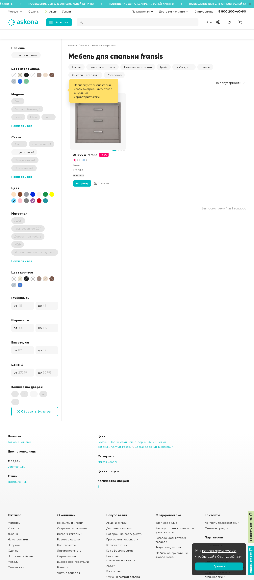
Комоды (76, 67)
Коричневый (119, 442)
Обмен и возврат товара (123, 576)
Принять (219, 566)
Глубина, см (20, 298)
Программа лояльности (122, 539)
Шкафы (205, 67)
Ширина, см (20, 320)
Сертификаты (66, 556)
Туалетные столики (102, 67)
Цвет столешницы (25, 69)
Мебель (84, 45)
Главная (73, 45)
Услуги (66, 11)
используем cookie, (219, 551)
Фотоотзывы (16, 567)
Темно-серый (137, 442)
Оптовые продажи (217, 528)
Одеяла (13, 550)
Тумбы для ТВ (183, 67)
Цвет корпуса (22, 272)
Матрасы (14, 522)
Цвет (15, 188)
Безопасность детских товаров (171, 539)
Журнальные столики (137, 67)
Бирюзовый (165, 446)
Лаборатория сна (69, 550)
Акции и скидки (116, 522)
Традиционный (24, 152)
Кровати (13, 528)
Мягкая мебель (107, 461)
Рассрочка (114, 75)
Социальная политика (72, 528)
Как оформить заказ (119, 550)
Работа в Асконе (68, 539)
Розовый (127, 446)
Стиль (16, 137)
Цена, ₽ (17, 365)
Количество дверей (26, 387)
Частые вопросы (68, 572)
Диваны (13, 533)
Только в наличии (26, 55)
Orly (22, 466)
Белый (162, 442)
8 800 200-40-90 (232, 11)
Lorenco (13, 466)
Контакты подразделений (222, 522)
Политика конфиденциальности (120, 558)
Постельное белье (20, 556)
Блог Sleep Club (166, 522)
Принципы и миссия (70, 522)
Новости (62, 567)
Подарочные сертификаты (124, 533)
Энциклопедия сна (168, 547)
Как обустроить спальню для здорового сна (175, 530)
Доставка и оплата (119, 528)
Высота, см (20, 342)
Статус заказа (204, 11)
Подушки (14, 545)
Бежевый (103, 442)
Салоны (33, 11)
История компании (69, 533)
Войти (207, 22)
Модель (17, 94)
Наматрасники (18, 539)
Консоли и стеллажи (85, 75)
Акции (51, 11)
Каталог (59, 22)
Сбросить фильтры (36, 411)
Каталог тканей (116, 545)
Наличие (18, 48)
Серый (139, 446)
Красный (151, 446)
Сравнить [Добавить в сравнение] (101, 183)
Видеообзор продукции (73, 561)
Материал (19, 213)
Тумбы (163, 67)
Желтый (116, 446)
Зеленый (103, 446)
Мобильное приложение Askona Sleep (172, 555)
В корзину (82, 183)
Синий (152, 442)
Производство (66, 545)
